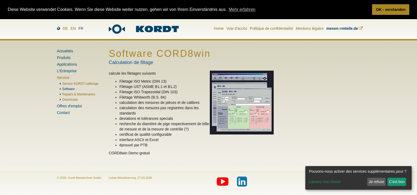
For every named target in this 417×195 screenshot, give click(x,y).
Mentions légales (310, 28)
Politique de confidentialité (271, 28)
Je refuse (376, 182)
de (65, 28)
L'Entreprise (67, 71)
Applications (67, 64)
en (73, 28)
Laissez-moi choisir (325, 182)
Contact (63, 113)
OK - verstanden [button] (391, 9)
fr (81, 28)
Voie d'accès (236, 28)
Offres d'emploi (69, 106)
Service (63, 77)
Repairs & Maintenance (78, 94)
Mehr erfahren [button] (242, 9)
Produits (63, 58)
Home (219, 28)
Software (68, 89)
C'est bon (397, 182)
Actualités (65, 51)
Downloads (70, 99)
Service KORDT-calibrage (80, 84)
